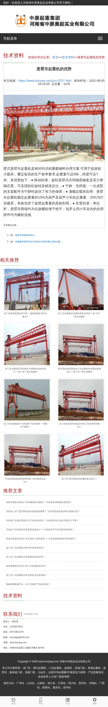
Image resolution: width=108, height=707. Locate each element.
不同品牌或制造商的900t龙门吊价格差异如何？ (25, 480)
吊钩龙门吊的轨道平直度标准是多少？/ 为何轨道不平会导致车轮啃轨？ (40, 529)
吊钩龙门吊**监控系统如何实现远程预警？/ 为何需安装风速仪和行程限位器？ (43, 511)
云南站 (41, 683)
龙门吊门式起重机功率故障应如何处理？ (25, 557)
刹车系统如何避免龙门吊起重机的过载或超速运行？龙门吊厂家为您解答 (79, 370)
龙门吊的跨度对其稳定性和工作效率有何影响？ (79, 425)
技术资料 (68, 57)
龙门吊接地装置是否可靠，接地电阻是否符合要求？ (25, 315)
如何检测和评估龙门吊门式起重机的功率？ (26, 566)
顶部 (94, 700)
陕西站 (46, 687)
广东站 (20, 683)
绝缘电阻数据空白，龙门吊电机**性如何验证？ (28, 584)
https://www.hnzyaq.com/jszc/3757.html (45, 80)
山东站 (31, 683)
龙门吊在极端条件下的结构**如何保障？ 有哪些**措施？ (25, 425)
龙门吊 (27, 667)
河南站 (93, 683)
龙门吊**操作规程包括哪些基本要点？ (79, 479)
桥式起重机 (39, 667)
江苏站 (62, 683)
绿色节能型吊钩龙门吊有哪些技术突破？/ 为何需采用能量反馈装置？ (39, 502)
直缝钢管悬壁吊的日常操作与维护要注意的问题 (37, 241)
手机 (40, 700)
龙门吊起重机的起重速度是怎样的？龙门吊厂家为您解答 (79, 315)
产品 (67, 700)
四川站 (72, 683)
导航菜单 (10, 38)
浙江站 (51, 683)
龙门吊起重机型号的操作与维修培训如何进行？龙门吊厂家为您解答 (25, 370)
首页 (55, 57)
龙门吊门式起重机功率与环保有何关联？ (25, 548)
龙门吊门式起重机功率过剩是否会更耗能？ (26, 575)
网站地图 (8, 8)
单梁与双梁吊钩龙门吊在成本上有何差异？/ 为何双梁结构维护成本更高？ (41, 538)
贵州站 (82, 683)
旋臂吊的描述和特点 (25, 235)
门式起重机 (55, 667)
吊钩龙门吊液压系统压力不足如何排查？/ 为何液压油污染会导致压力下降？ (42, 520)
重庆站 (56, 687)
